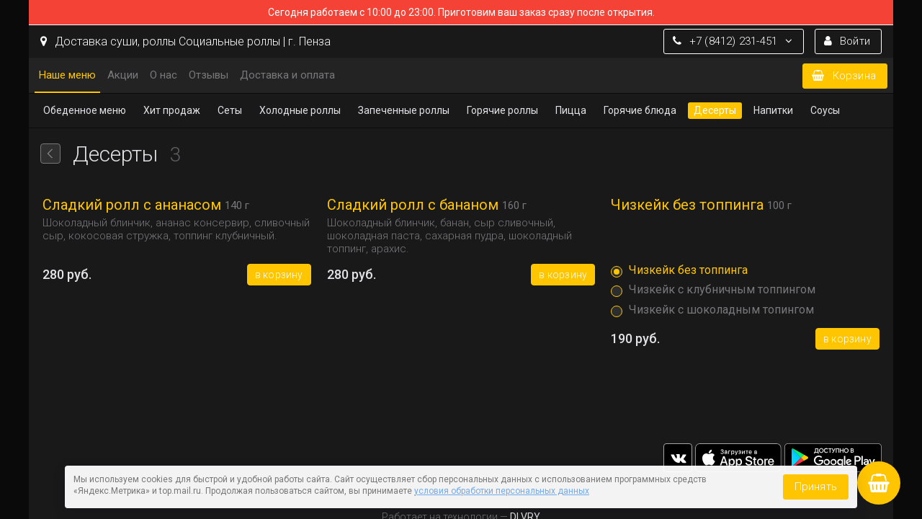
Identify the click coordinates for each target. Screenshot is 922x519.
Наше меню (67, 74)
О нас (163, 74)
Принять (816, 486)
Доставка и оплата (287, 74)
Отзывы (208, 74)
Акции (122, 74)
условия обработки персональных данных (501, 491)
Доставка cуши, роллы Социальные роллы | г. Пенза (185, 41)
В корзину (279, 274)
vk (677, 457)
